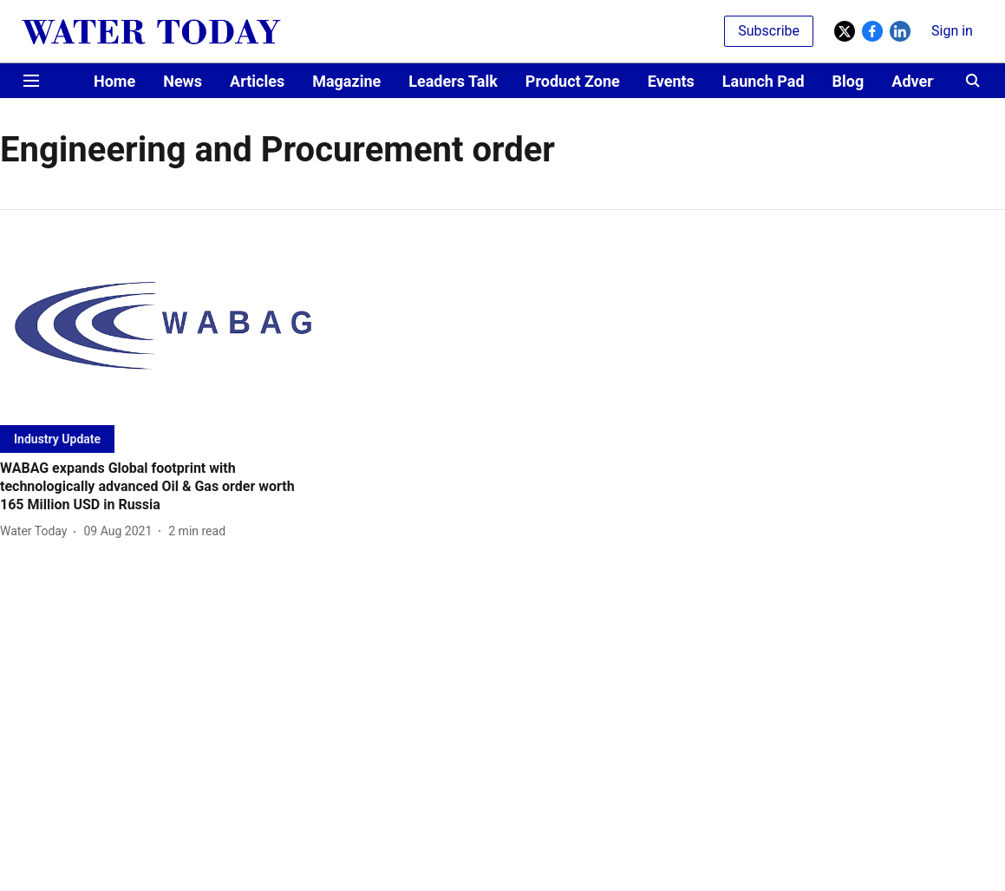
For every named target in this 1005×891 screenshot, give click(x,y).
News (182, 81)
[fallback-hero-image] (160, 328)
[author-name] (37, 531)
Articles (257, 81)
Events (671, 81)
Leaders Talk (453, 81)
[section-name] (57, 438)
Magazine (346, 81)
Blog (848, 81)
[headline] (160, 487)
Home (114, 81)
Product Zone (572, 81)
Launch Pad (763, 81)
